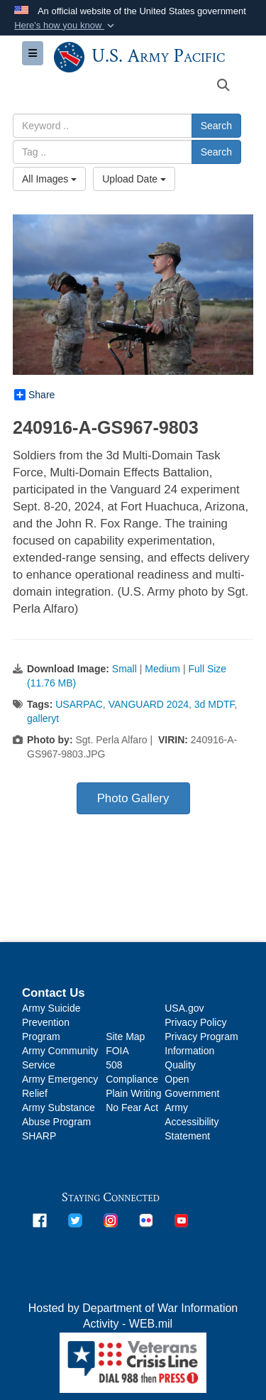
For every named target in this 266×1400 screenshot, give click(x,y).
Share (34, 394)
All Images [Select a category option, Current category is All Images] (49, 179)
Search (216, 125)
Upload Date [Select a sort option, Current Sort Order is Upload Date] (134, 179)
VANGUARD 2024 (149, 704)
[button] (65, 25)
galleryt (43, 718)
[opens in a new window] (40, 1220)
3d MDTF (214, 704)
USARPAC (79, 704)
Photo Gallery (133, 798)
